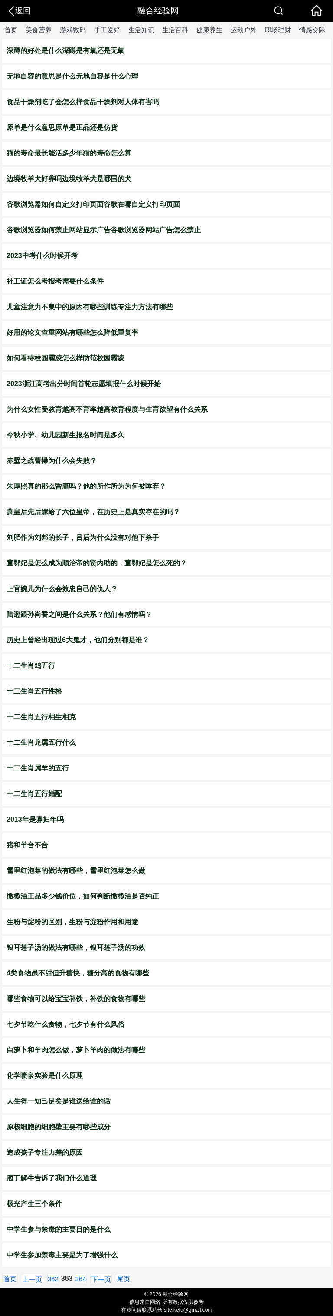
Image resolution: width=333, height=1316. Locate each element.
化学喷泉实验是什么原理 (45, 1075)
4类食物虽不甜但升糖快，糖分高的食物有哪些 (78, 973)
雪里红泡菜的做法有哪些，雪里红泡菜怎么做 (76, 870)
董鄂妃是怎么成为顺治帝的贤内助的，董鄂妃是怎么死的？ (97, 563)
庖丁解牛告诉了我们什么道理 (52, 1178)
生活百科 (175, 29)
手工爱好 (107, 29)
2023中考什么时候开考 (42, 255)
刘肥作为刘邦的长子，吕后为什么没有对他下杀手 (83, 537)
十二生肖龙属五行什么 (41, 742)
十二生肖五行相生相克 (41, 717)
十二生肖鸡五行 (31, 665)
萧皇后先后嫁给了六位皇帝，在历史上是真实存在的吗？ (93, 512)
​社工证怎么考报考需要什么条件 (55, 281)
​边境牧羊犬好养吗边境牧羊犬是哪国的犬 (69, 178)
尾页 (123, 1279)
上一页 (32, 1279)
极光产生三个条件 (34, 1203)
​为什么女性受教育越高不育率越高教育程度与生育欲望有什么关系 (107, 409)
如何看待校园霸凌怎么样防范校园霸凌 (65, 358)
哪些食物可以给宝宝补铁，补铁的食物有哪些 (76, 998)
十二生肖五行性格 (34, 691)
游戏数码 (73, 29)
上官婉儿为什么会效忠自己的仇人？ (62, 588)
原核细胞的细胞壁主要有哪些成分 (59, 1127)
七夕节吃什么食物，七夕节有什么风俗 (65, 1024)
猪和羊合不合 (27, 845)
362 (53, 1279)
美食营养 (39, 29)
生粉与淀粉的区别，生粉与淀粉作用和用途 (72, 922)
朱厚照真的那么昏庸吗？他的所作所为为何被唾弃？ (86, 486)
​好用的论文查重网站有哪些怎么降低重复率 (72, 332)
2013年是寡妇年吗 (35, 819)
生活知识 (141, 29)
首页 (10, 29)
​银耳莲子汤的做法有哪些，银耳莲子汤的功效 (76, 947)
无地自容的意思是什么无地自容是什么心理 (72, 76)
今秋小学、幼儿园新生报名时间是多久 (65, 435)
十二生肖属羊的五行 (38, 768)
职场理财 (278, 29)
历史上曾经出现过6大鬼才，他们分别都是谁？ (78, 640)
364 (80, 1279)
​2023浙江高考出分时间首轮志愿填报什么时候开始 (84, 383)
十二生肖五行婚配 (34, 793)
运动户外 (244, 29)
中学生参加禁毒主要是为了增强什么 (62, 1255)
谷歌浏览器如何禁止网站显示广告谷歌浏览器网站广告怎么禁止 (104, 230)
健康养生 (209, 29)
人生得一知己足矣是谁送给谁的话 (59, 1101)
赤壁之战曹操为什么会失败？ (52, 460)
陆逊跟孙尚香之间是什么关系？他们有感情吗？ (79, 614)
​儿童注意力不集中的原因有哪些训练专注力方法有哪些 (90, 307)
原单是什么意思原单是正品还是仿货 (62, 127)
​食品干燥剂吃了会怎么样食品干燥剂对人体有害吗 (83, 102)
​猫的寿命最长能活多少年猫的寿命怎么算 (69, 153)
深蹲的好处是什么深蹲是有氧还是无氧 (65, 50)
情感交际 (312, 29)
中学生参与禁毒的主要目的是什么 (59, 1229)
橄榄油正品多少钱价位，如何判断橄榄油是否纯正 (83, 896)
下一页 (101, 1279)
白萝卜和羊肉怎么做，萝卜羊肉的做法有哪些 (76, 1050)
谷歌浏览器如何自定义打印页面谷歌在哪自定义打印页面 (93, 204)
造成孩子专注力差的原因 (45, 1152)
